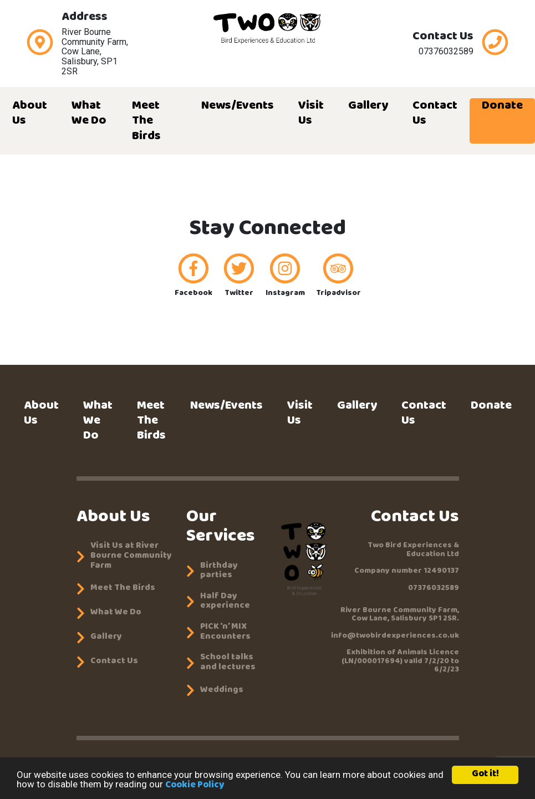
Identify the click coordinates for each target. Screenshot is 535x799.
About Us (29, 114)
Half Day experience (225, 602)
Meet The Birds (146, 121)
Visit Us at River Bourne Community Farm (131, 556)
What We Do (89, 114)
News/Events (237, 106)
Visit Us (311, 114)
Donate (502, 106)
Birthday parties (219, 571)
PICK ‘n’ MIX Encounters (225, 632)
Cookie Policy (194, 785)
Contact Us (434, 114)
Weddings (221, 691)
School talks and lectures (228, 663)
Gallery (368, 106)
